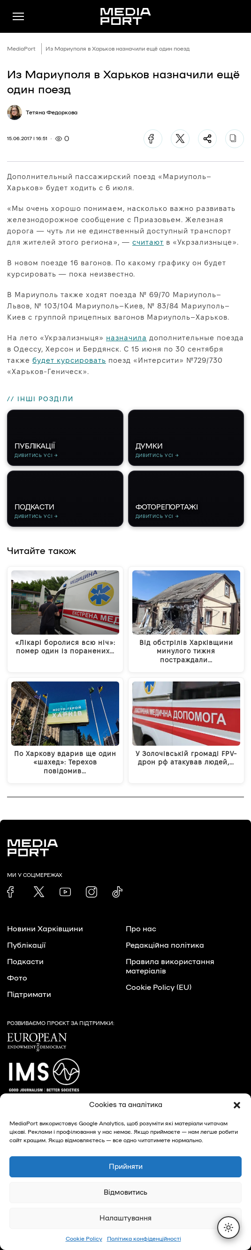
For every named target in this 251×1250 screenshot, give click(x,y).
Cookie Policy (84, 1239)
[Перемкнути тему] (228, 1227)
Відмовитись (125, 1192)
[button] (237, 1105)
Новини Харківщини (45, 929)
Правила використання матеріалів (170, 966)
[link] (12, 892)
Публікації (26, 945)
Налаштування (125, 1218)
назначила (126, 338)
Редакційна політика (165, 945)
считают (148, 242)
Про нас (141, 929)
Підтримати (29, 994)
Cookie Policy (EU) (158, 987)
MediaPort (21, 49)
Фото (17, 978)
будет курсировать (69, 360)
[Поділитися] (207, 138)
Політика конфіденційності (144, 1239)
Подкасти (25, 962)
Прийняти (126, 1166)
